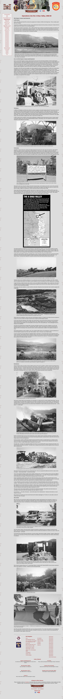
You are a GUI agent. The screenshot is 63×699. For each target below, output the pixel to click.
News (7, 16)
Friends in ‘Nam (7, 29)
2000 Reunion (7, 31)
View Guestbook (34, 688)
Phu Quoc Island (7, 23)
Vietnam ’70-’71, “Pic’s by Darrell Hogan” (7, 27)
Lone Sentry (49, 660)
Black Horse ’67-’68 (7, 22)
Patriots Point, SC (7, 30)
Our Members (39, 638)
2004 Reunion (7, 33)
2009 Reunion (51, 643)
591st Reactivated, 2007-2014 (30, 639)
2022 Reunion (7, 43)
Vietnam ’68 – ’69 (7, 24)
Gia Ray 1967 (7, 21)
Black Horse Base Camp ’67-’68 (30, 644)
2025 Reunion (7, 46)
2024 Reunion (7, 45)
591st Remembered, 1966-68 (25, 665)
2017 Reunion (7, 41)
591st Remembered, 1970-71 (25, 670)
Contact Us (7, 53)
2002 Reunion (7, 32)
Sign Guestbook (41, 688)
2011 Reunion (51, 644)
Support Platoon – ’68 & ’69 (7, 25)
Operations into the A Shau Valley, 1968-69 (49, 670)
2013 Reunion (7, 39)
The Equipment (7, 28)
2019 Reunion (7, 42)
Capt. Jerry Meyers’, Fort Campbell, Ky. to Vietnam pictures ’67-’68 (7, 20)
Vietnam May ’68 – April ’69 (30, 647)
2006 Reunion (51, 640)
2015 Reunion (7, 40)
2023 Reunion (7, 44)
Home (7, 15)
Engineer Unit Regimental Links (25, 660)
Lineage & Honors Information (49, 665)
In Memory (39, 642)
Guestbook (7, 52)
